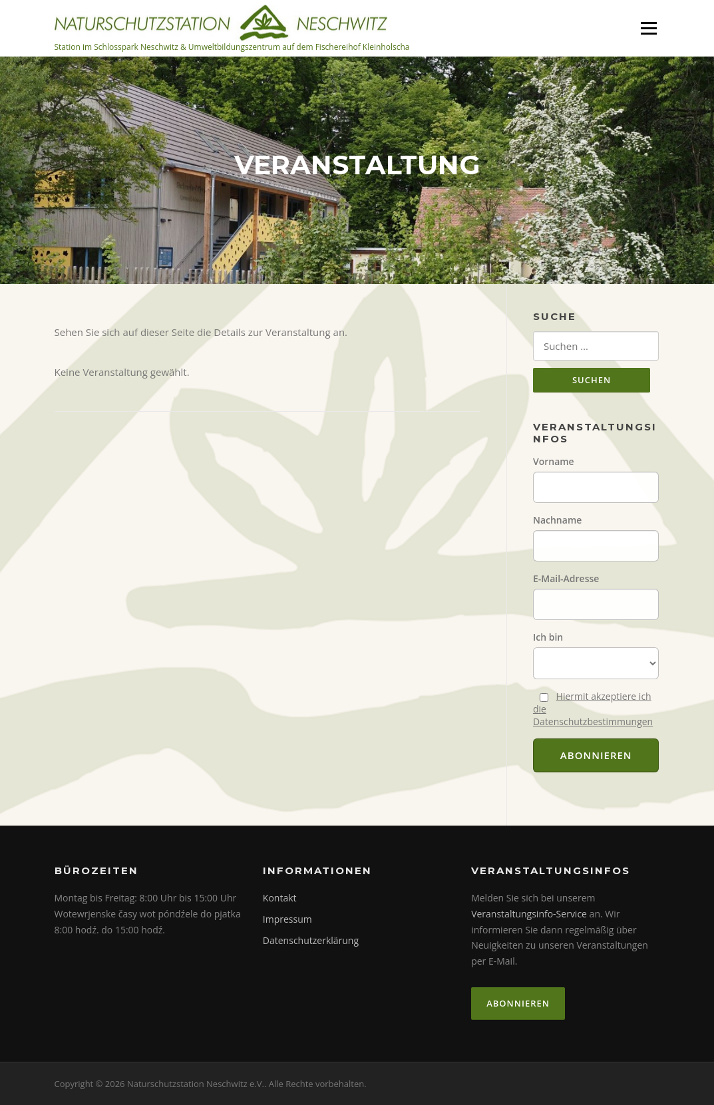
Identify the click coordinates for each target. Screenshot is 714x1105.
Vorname (553, 461)
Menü (648, 28)
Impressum (287, 919)
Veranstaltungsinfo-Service (529, 913)
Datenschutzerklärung (311, 940)
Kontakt (280, 897)
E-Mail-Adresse (566, 578)
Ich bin (548, 637)
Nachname (557, 520)
